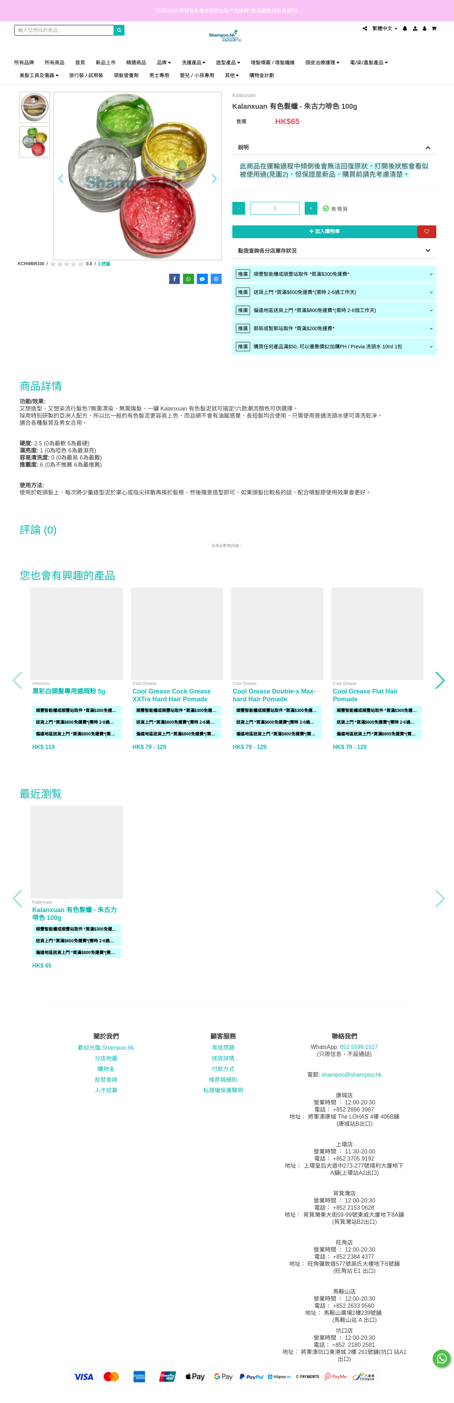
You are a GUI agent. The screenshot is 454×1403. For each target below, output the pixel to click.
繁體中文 (384, 28)
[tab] (334, 274)
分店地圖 (106, 1058)
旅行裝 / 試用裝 (86, 75)
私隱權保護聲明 (223, 1090)
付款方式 (223, 1069)
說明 (243, 147)
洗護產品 (194, 62)
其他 (232, 75)
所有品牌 (24, 62)
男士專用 (159, 75)
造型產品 (228, 62)
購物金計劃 (261, 75)
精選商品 (136, 62)
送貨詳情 (223, 1058)
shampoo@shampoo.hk (351, 1075)
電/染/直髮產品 (369, 62)
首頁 (80, 62)
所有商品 (55, 62)
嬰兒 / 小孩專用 (197, 75)
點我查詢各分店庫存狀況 (267, 251)
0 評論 (104, 263)
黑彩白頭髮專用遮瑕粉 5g (68, 691)
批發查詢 (106, 1080)
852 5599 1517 (359, 1047)
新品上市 (106, 62)
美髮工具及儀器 (39, 75)
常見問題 (223, 1048)
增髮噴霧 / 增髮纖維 (273, 62)
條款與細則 (223, 1080)
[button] (61, 179)
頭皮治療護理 (322, 62)
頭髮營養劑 (126, 75)
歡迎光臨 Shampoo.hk (106, 1048)
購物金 (106, 1069)
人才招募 (106, 1090)
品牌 (164, 62)
